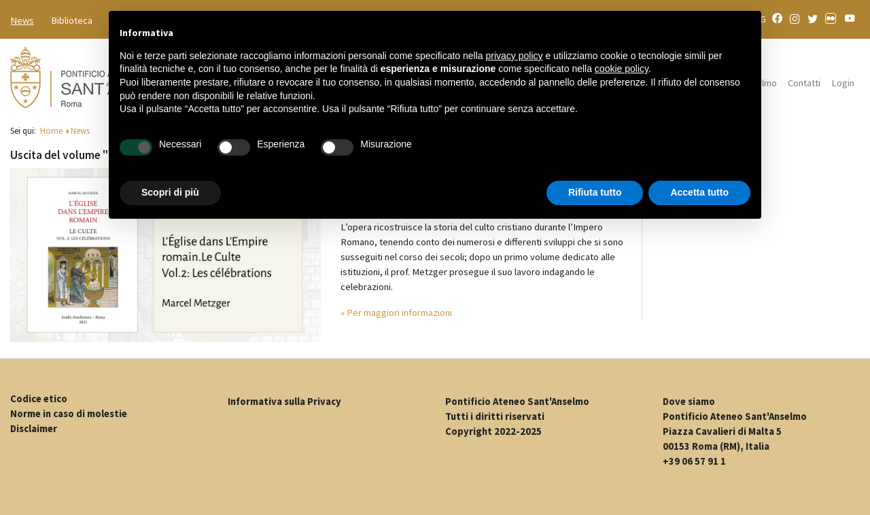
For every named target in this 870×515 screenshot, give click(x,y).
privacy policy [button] (514, 55)
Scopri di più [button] (170, 192)
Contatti (804, 83)
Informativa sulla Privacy (284, 401)
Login (842, 83)
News (22, 20)
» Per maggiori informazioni (396, 312)
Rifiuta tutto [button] (595, 192)
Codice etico (38, 399)
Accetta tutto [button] (699, 192)
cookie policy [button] (621, 68)
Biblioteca (72, 20)
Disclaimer (33, 429)
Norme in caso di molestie (68, 414)
